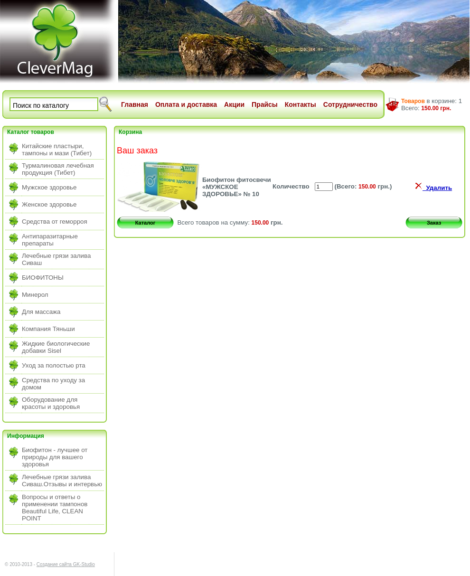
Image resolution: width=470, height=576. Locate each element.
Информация (25, 436)
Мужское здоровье (49, 187)
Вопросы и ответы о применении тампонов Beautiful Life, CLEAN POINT (54, 507)
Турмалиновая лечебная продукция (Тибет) (58, 169)
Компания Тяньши (48, 328)
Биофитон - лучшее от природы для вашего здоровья (54, 457)
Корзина (130, 132)
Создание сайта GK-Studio (66, 564)
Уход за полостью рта (53, 365)
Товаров (413, 101)
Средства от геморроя (54, 221)
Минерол (35, 294)
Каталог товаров (30, 132)
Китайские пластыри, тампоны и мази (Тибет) (57, 149)
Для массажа (41, 311)
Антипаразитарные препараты (50, 240)
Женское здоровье (49, 204)
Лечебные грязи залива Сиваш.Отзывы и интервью (62, 480)
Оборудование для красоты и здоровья (51, 403)
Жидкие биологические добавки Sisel (56, 347)
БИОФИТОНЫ (43, 277)
